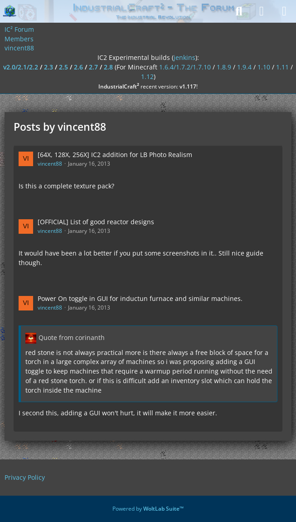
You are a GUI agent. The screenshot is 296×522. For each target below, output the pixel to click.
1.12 (147, 76)
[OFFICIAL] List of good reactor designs (96, 221)
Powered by (148, 508)
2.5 (63, 67)
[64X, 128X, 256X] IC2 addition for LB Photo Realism (115, 154)
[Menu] (284, 11)
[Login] (261, 11)
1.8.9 (224, 67)
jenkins (184, 57)
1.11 (282, 67)
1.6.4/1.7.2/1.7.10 (185, 67)
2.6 (78, 67)
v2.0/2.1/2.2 (20, 67)
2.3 (48, 67)
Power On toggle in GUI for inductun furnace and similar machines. (140, 298)
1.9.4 (244, 67)
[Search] (239, 11)
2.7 (93, 67)
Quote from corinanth (72, 337)
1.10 (263, 67)
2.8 (108, 67)
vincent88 (50, 163)
